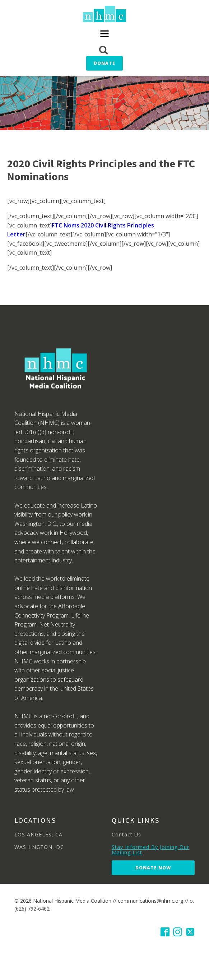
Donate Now (153, 868)
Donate (104, 63)
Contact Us (126, 834)
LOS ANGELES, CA (38, 834)
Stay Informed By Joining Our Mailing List (150, 849)
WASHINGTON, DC (39, 847)
